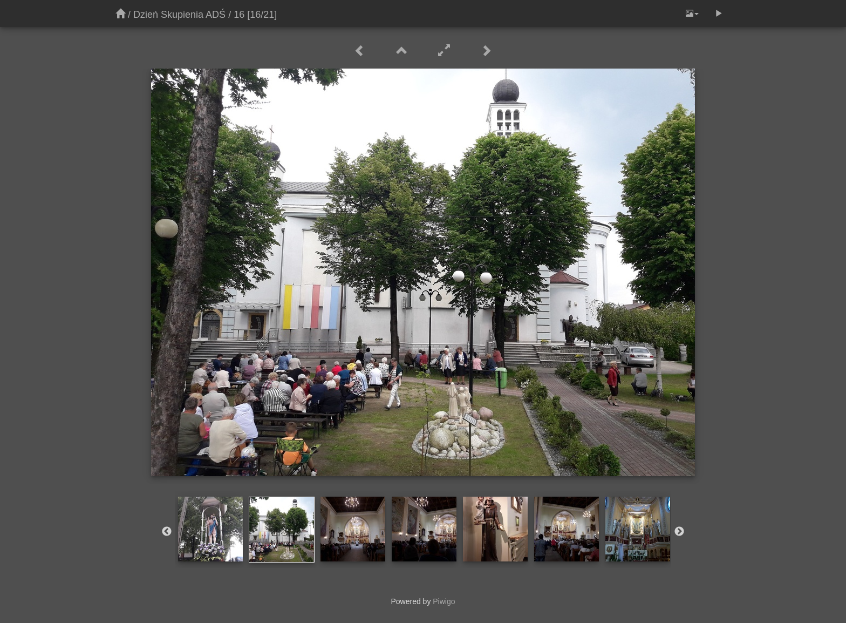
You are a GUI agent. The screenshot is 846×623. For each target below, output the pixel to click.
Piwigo (444, 601)
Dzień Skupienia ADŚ (179, 14)
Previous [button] (166, 531)
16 (239, 14)
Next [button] (679, 531)
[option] (210, 529)
